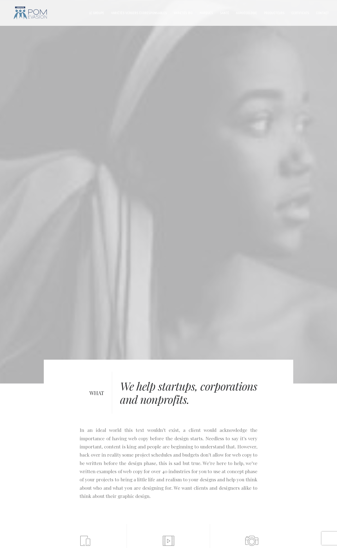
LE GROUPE (96, 11)
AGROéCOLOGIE (246, 11)
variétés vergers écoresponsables (139, 11)
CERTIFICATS (300, 11)
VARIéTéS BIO (183, 11)
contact (322, 11)
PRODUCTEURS (274, 11)
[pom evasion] (25, 11)
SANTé (224, 11)
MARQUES (206, 11)
